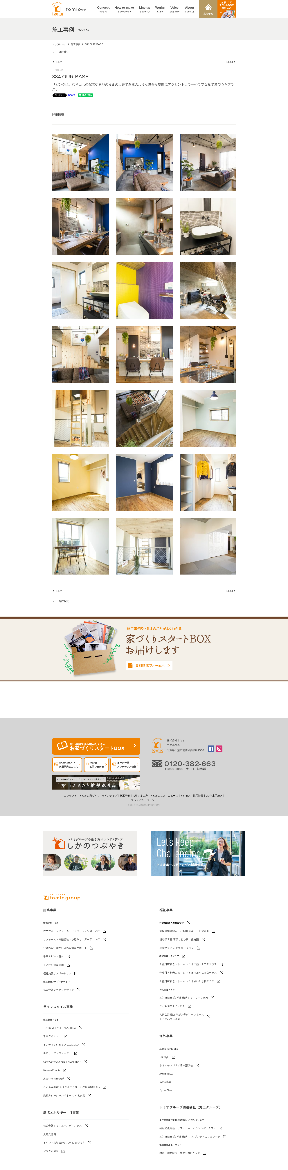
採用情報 (198, 795)
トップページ (59, 44)
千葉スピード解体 (53, 956)
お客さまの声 (140, 795)
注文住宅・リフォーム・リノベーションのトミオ (71, 931)
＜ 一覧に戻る (60, 51)
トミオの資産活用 (53, 965)
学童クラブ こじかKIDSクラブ (176, 948)
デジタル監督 (51, 1151)
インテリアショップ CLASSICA (61, 1044)
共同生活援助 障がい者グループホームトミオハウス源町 (181, 1017)
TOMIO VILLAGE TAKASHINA (59, 1028)
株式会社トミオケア (169, 956)
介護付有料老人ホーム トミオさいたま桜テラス (186, 981)
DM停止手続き (214, 795)
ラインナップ (109, 795)
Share (71, 94)
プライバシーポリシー (144, 800)
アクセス (185, 795)
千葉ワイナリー (52, 1036)
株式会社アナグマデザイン (58, 990)
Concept (103, 9)
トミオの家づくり (89, 795)
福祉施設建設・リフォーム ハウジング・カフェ (187, 1128)
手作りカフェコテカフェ (57, 1053)
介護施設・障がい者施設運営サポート (65, 948)
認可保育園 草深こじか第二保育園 (179, 939)
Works (160, 9)
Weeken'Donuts (51, 1070)
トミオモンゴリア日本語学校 (176, 1065)
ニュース (173, 795)
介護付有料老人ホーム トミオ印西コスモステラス (188, 964)
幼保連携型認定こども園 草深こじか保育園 (184, 931)
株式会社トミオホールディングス (62, 1125)
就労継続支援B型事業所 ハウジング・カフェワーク (189, 1136)
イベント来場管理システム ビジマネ (64, 1142)
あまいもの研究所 (53, 1078)
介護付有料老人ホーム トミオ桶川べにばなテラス (188, 972)
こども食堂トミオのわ (172, 1006)
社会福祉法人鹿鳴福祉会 (171, 922)
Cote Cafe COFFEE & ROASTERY (62, 1061)
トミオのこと (157, 795)
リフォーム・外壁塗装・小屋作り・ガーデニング (71, 939)
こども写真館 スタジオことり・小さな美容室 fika (71, 1087)
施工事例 (75, 44)
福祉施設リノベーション (57, 973)
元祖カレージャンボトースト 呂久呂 (64, 1095)
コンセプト (70, 795)
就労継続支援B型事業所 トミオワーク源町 (183, 997)
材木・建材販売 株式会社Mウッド (179, 1153)
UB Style (164, 1057)
